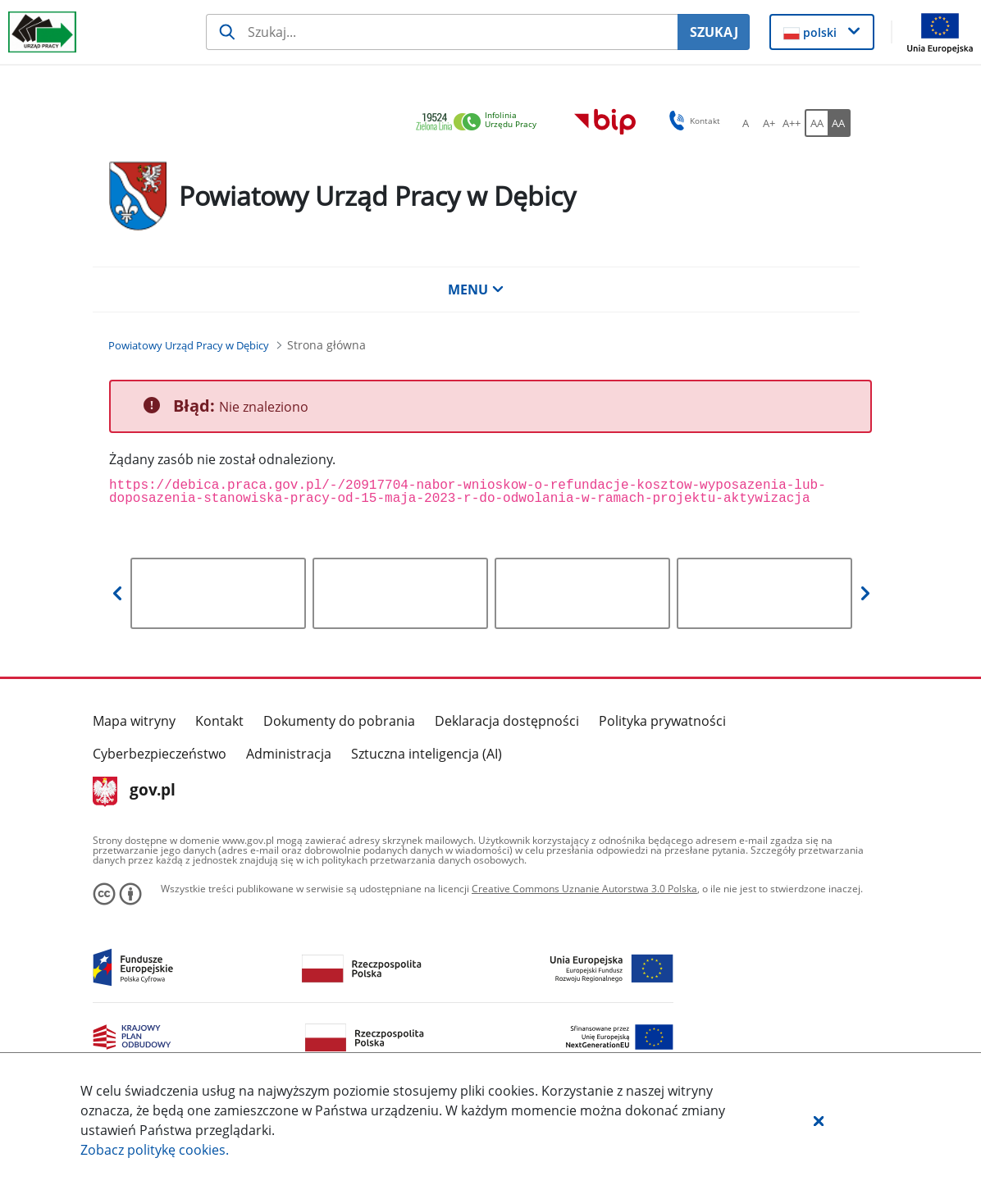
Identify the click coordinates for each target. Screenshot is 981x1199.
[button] (819, 1120)
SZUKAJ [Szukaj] (714, 32)
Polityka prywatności (662, 721)
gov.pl (134, 791)
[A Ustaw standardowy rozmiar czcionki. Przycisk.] (745, 123)
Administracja (288, 754)
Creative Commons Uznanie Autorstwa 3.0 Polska (584, 889)
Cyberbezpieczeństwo (159, 754)
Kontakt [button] (692, 120)
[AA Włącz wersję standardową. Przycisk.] (816, 123)
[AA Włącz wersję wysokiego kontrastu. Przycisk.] (839, 123)
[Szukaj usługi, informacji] (442, 32)
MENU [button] (476, 289)
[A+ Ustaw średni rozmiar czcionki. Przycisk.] (768, 123)
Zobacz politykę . (154, 1150)
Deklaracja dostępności (507, 721)
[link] (480, 122)
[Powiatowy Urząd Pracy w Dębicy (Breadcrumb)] (188, 345)
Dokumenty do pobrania (339, 721)
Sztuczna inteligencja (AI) (426, 754)
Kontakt (219, 721)
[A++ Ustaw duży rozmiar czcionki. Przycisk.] (791, 123)
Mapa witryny (134, 721)
